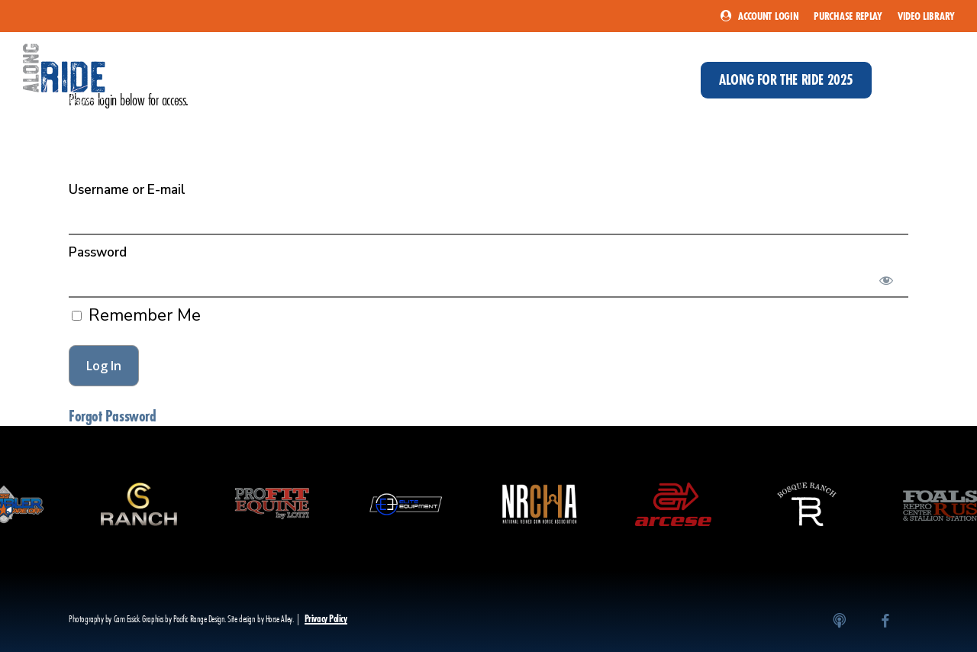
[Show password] (886, 280)
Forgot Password (112, 416)
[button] (941, 80)
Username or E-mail (127, 190)
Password (98, 252)
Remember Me (136, 315)
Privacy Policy (326, 618)
